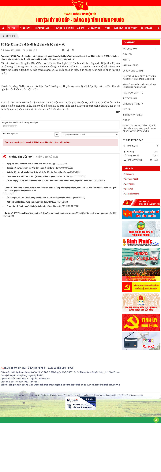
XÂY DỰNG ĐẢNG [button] (43, 29)
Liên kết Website (132, 194)
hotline (126, 109)
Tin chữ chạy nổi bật (133, 115)
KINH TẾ (126, 60)
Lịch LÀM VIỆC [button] (95, 29)
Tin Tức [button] (12, 29)
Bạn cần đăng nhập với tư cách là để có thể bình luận (37, 240)
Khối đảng (129, 174)
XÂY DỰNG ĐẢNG (130, 49)
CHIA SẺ (126, 120)
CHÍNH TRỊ (127, 54)
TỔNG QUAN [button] (26, 29)
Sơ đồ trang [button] (146, 28)
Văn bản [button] (80, 28)
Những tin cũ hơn (47, 254)
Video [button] (107, 28)
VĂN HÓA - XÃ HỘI (131, 65)
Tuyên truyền (130, 98)
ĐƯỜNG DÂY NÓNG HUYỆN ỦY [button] (125, 28)
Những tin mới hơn (20, 254)
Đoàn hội (129, 189)
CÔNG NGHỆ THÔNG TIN (133, 104)
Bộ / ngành (130, 184)
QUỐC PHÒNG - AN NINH (133, 71)
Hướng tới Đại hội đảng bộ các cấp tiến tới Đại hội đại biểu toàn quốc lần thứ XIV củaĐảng (139, 128)
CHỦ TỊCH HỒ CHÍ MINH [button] (64, 28)
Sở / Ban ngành (131, 179)
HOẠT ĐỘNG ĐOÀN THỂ (133, 93)
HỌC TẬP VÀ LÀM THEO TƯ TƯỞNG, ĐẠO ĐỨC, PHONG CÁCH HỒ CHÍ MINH (139, 77)
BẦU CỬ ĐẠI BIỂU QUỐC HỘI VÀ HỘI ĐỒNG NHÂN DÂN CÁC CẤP (139, 85)
